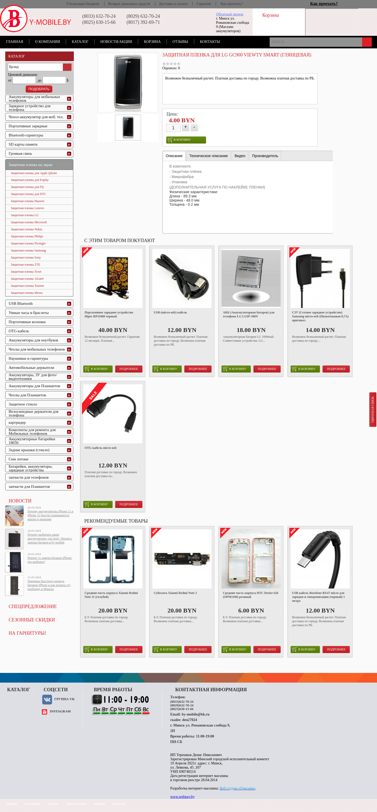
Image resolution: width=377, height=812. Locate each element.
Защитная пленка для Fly (27, 187)
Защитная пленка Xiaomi (27, 286)
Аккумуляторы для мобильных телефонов (34, 98)
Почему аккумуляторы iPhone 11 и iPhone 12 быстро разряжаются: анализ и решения (50, 515)
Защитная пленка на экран (31, 165)
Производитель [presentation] (265, 156)
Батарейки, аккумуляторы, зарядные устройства (31, 468)
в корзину (179, 140)
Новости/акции (116, 42)
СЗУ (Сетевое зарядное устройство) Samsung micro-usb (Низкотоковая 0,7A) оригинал (320, 316)
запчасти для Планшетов (29, 486)
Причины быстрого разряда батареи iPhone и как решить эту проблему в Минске (49, 585)
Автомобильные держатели (31, 367)
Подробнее (129, 369)
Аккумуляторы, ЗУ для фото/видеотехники (33, 377)
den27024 (189, 720)
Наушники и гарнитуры (28, 358)
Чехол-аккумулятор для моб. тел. (36, 117)
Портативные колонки (27, 322)
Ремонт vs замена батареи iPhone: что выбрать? (49, 560)
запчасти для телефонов (29, 477)
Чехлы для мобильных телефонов (37, 349)
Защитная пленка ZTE (25, 264)
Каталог (80, 42)
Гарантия (203, 4)
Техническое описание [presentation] (208, 156)
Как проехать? (232, 4)
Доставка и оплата (173, 4)
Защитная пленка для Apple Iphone (34, 173)
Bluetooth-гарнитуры (26, 135)
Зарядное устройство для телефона (30, 108)
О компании (47, 42)
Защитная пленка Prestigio (28, 243)
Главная (14, 42)
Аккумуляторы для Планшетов (34, 386)
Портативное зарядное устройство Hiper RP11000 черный (109, 314)
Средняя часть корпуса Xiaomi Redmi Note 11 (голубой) (111, 595)
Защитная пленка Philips (27, 236)
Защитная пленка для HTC (28, 194)
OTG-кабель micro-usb (101, 448)
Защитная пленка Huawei (27, 201)
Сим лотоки (18, 459)
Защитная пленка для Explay (30, 180)
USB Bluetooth (21, 303)
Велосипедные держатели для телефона (33, 413)
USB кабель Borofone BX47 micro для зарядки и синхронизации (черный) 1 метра (318, 597)
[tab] (174, 156)
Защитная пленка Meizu (26, 293)
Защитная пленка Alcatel (27, 279)
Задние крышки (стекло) (29, 450)
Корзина (152, 42)
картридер (17, 422)
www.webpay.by (182, 797)
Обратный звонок (229, 14)
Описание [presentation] (174, 156)
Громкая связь (20, 153)
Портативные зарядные (28, 126)
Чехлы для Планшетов (27, 395)
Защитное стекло (23, 404)
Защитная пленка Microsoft (29, 222)
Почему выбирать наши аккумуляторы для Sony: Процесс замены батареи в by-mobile (49, 538)
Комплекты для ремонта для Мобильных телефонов (32, 432)
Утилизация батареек (82, 4)
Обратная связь (372, 409)
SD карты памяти (23, 144)
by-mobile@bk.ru (195, 714)
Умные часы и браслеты (29, 313)
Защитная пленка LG (25, 215)
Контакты (210, 42)
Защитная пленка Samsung (28, 250)
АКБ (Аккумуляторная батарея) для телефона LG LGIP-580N (248, 314)
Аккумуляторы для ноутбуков (33, 340)
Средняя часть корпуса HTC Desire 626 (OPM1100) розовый (250, 595)
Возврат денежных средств (129, 4)
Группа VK (64, 699)
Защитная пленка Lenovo (27, 208)
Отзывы (180, 42)
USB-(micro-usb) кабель (170, 312)
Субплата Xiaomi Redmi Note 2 (175, 593)
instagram (60, 711)
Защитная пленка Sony (26, 257)
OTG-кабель (19, 331)
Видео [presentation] (240, 156)
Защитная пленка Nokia (26, 229)
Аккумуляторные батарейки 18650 (32, 441)
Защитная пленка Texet (26, 271)
